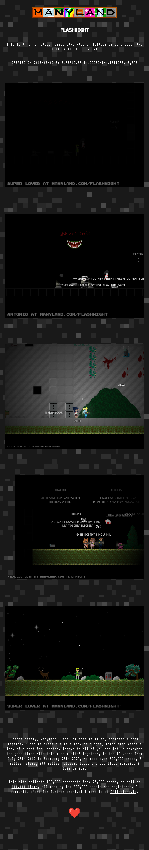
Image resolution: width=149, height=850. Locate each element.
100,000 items (25, 786)
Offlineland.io (123, 791)
